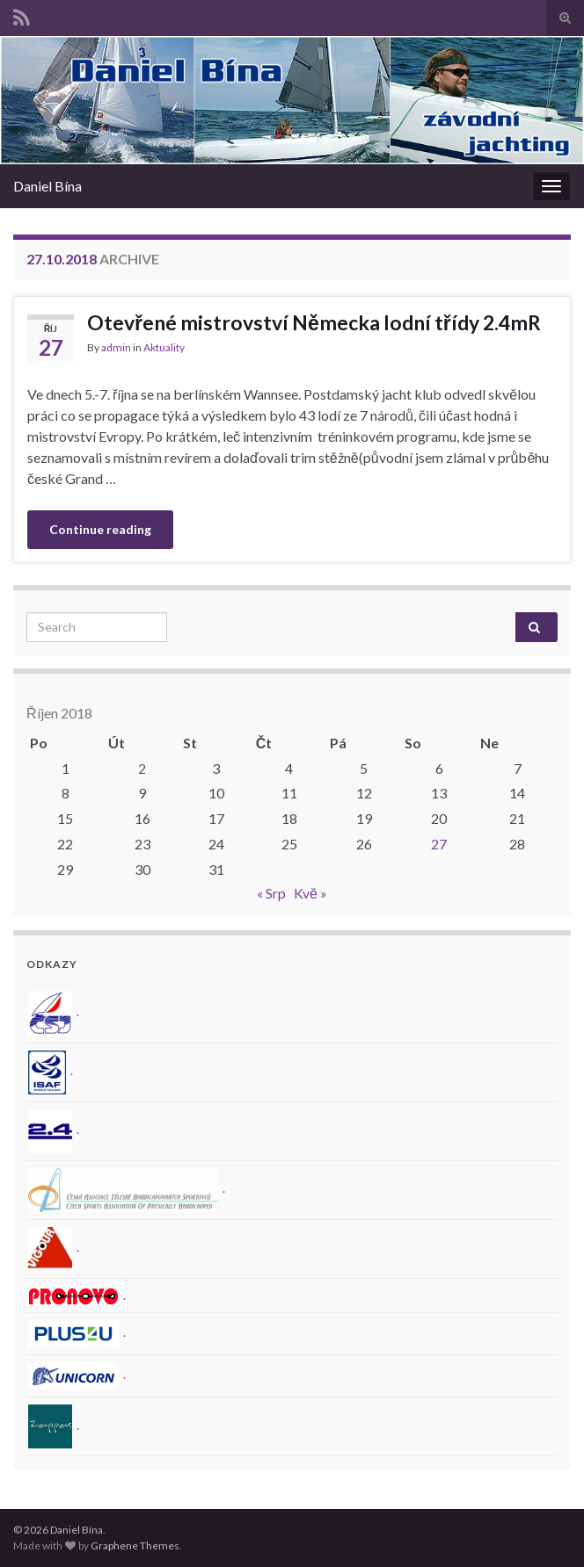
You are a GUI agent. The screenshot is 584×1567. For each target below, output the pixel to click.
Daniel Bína (47, 185)
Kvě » (310, 893)
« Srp (271, 893)
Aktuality (164, 347)
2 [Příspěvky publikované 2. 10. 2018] (142, 768)
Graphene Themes (135, 1545)
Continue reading (100, 529)
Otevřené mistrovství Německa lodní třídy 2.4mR (314, 322)
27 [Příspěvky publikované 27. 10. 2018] (439, 843)
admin (116, 347)
